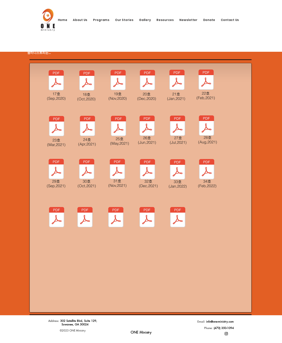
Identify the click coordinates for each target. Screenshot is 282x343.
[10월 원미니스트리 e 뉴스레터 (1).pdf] (206, 169)
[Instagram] (226, 333)
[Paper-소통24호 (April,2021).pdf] (87, 126)
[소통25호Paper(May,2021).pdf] (118, 126)
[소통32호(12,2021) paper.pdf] (147, 169)
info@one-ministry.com (220, 321)
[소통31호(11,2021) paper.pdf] (117, 169)
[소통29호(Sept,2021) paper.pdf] (56, 169)
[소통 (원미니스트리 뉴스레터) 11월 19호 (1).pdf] (56, 217)
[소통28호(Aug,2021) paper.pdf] (206, 126)
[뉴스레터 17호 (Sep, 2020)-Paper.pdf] (56, 80)
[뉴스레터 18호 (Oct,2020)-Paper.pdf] (86, 81)
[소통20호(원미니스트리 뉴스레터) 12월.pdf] (84, 217)
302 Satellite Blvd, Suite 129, (78, 321)
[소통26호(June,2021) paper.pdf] (147, 126)
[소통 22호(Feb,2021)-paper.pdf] (206, 80)
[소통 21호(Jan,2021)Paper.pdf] (176, 80)
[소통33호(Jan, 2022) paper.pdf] (177, 170)
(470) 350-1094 (224, 328)
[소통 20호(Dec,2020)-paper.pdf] (147, 80)
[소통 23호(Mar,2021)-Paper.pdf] (56, 126)
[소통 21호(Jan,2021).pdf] (115, 217)
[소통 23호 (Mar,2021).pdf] (177, 217)
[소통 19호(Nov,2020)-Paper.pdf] (118, 80)
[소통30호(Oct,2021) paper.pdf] (86, 169)
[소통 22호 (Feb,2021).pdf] (147, 217)
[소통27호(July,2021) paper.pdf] (177, 126)
